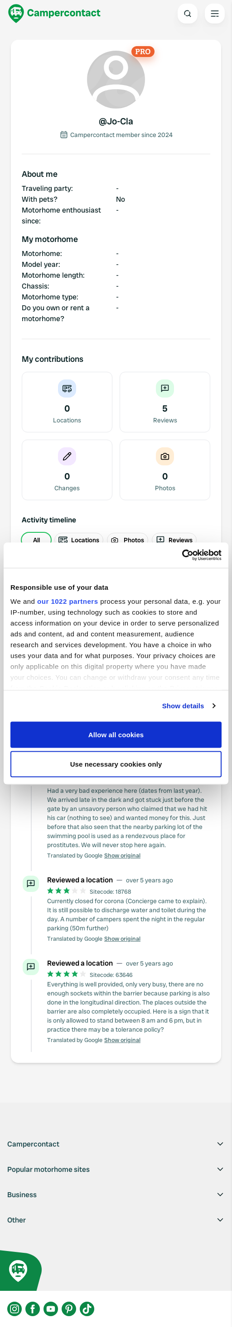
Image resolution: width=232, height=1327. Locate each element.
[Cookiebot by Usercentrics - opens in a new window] (182, 555)
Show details (183, 706)
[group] (116, 540)
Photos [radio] (127, 540)
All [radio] (36, 540)
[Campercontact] (54, 13)
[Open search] (188, 14)
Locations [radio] (78, 540)
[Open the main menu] (215, 14)
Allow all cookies (116, 734)
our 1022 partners (67, 601)
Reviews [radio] (174, 540)
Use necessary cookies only (116, 764)
